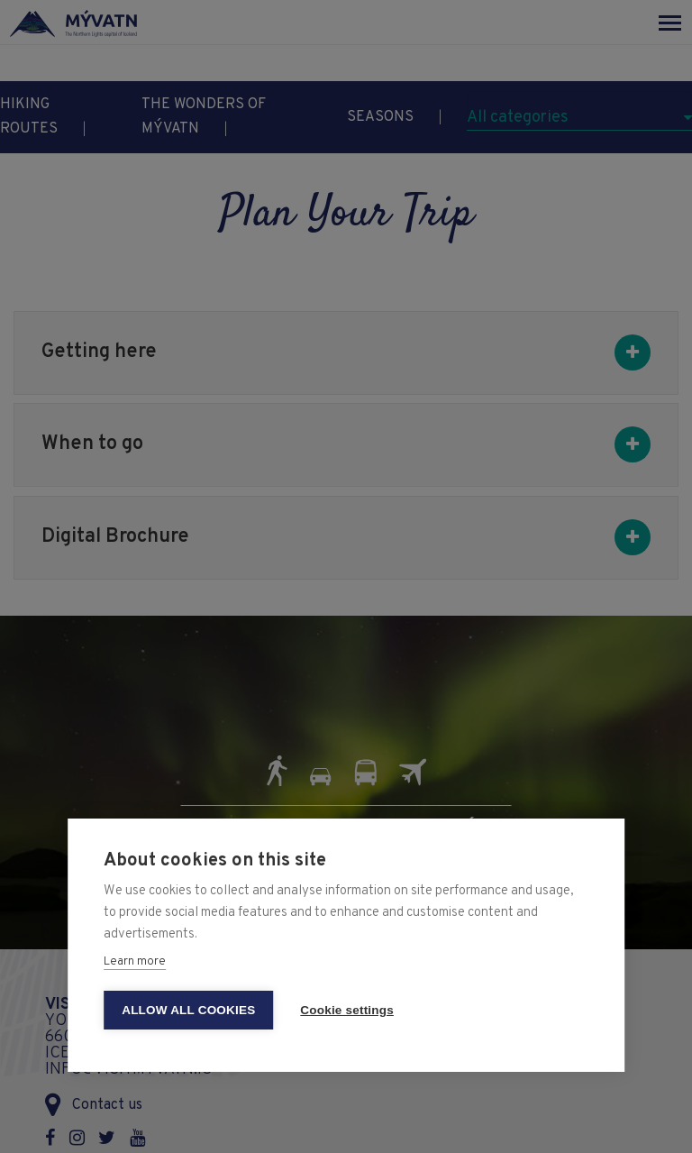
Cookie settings (347, 1010)
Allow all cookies (188, 1010)
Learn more (135, 962)
